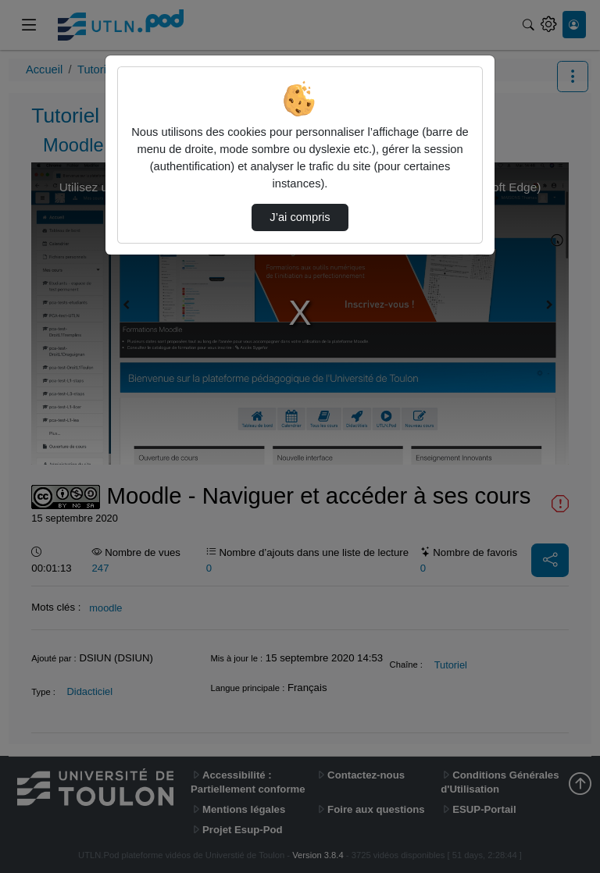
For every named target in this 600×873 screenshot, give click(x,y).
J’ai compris (300, 217)
